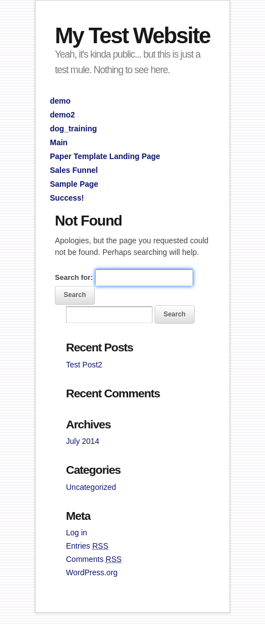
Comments (93, 559)
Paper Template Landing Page (105, 156)
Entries (87, 545)
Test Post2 (84, 364)
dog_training (73, 128)
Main (59, 142)
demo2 (62, 114)
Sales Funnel (74, 170)
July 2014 (82, 441)
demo (60, 100)
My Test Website (132, 35)
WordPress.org (92, 572)
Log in (76, 532)
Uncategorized (91, 487)
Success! (67, 197)
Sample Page (74, 184)
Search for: (74, 277)
